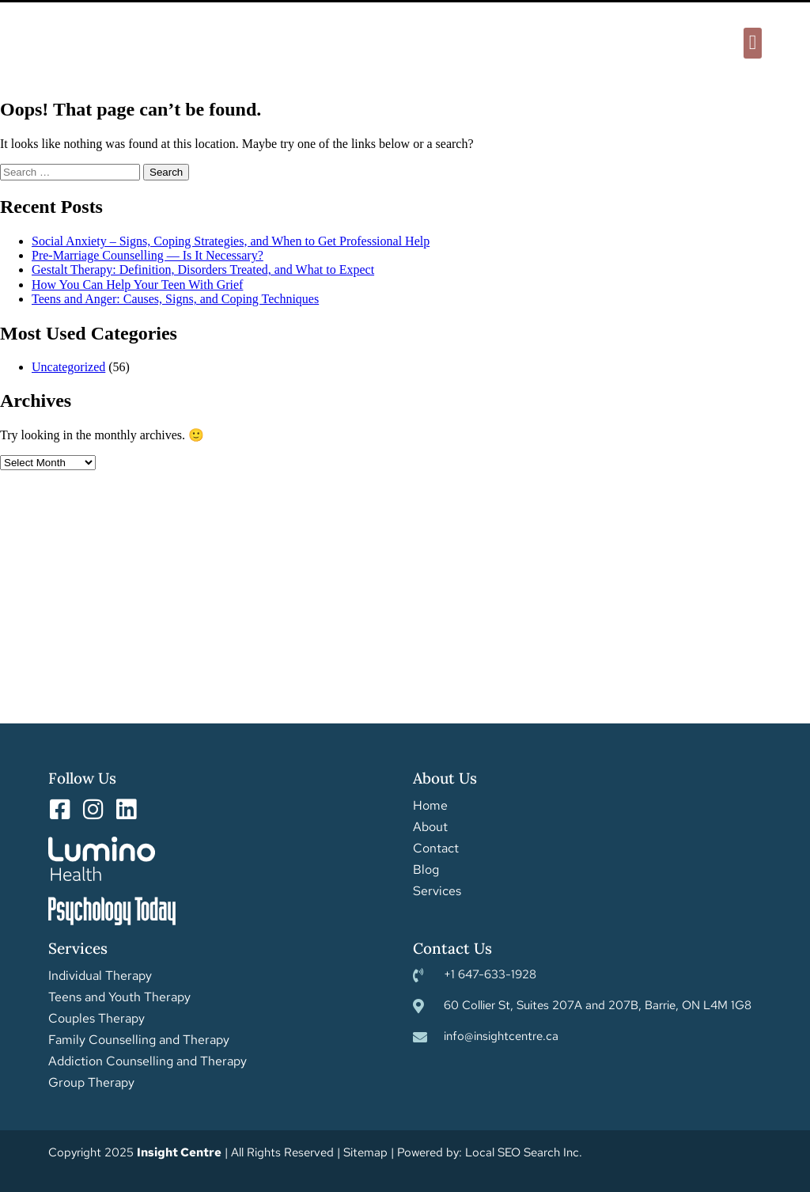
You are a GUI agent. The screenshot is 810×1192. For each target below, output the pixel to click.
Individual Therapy (100, 976)
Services (437, 891)
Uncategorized (68, 367)
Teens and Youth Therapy (119, 997)
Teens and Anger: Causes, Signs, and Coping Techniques (175, 299)
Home (430, 806)
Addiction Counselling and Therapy (147, 1061)
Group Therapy (91, 1083)
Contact (436, 848)
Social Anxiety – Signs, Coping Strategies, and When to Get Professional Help (231, 241)
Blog (426, 870)
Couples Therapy (96, 1019)
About (430, 827)
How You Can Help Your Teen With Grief (137, 284)
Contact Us (452, 948)
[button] (753, 43)
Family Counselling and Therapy (138, 1040)
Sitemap (365, 1152)
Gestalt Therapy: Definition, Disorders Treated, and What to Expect (203, 269)
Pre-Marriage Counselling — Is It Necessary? (147, 255)
